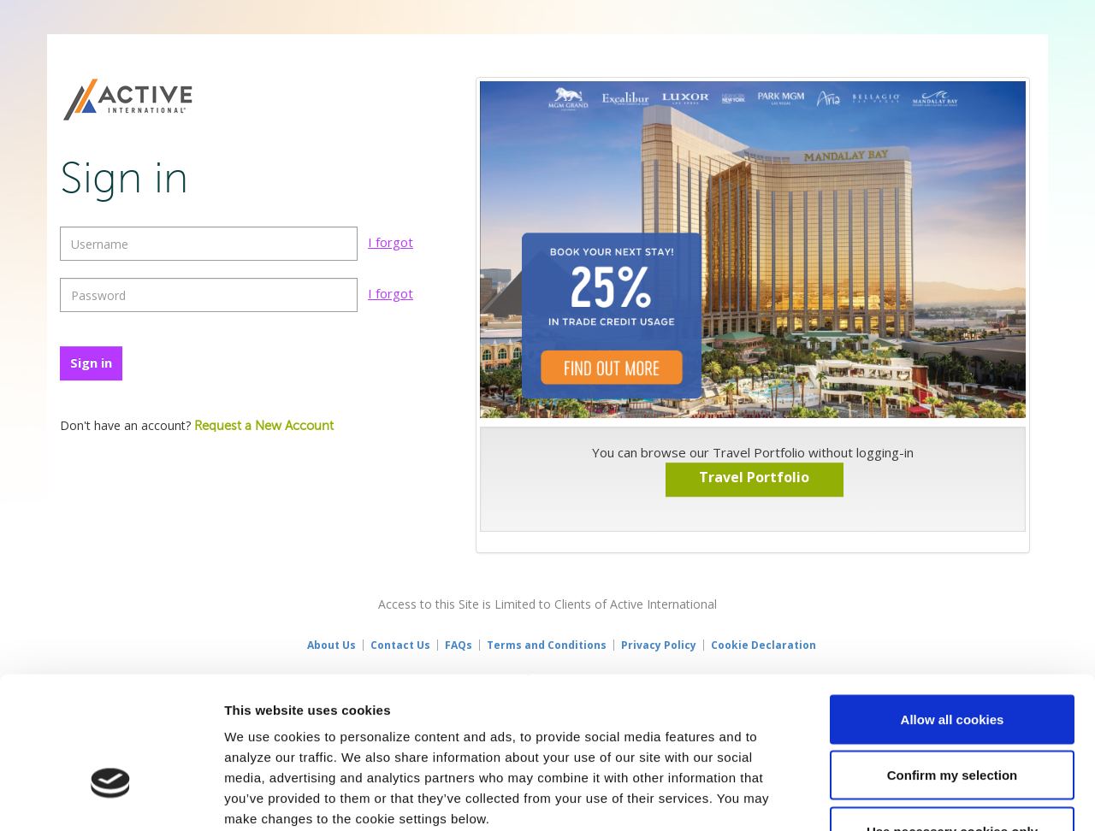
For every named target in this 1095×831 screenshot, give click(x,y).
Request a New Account (264, 426)
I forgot (390, 241)
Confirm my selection (952, 663)
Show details (898, 797)
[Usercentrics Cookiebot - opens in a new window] (111, 797)
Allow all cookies (952, 606)
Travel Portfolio (754, 477)
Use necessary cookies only (952, 718)
